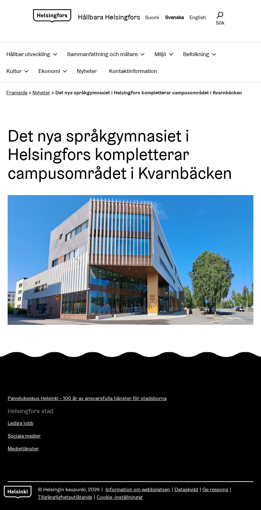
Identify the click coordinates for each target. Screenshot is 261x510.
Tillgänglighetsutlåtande (65, 497)
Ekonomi (49, 71)
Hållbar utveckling (28, 54)
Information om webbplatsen (138, 489)
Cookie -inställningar (120, 497)
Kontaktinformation (133, 71)
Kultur (14, 71)
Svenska (174, 17)
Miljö (160, 54)
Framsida (16, 92)
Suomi (152, 17)
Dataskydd (186, 489)
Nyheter (87, 71)
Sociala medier (24, 436)
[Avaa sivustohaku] (219, 15)
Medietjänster (23, 448)
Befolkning (196, 54)
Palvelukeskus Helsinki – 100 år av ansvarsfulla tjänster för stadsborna (87, 398)
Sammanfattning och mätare (102, 54)
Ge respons (215, 489)
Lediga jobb (20, 423)
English (197, 17)
